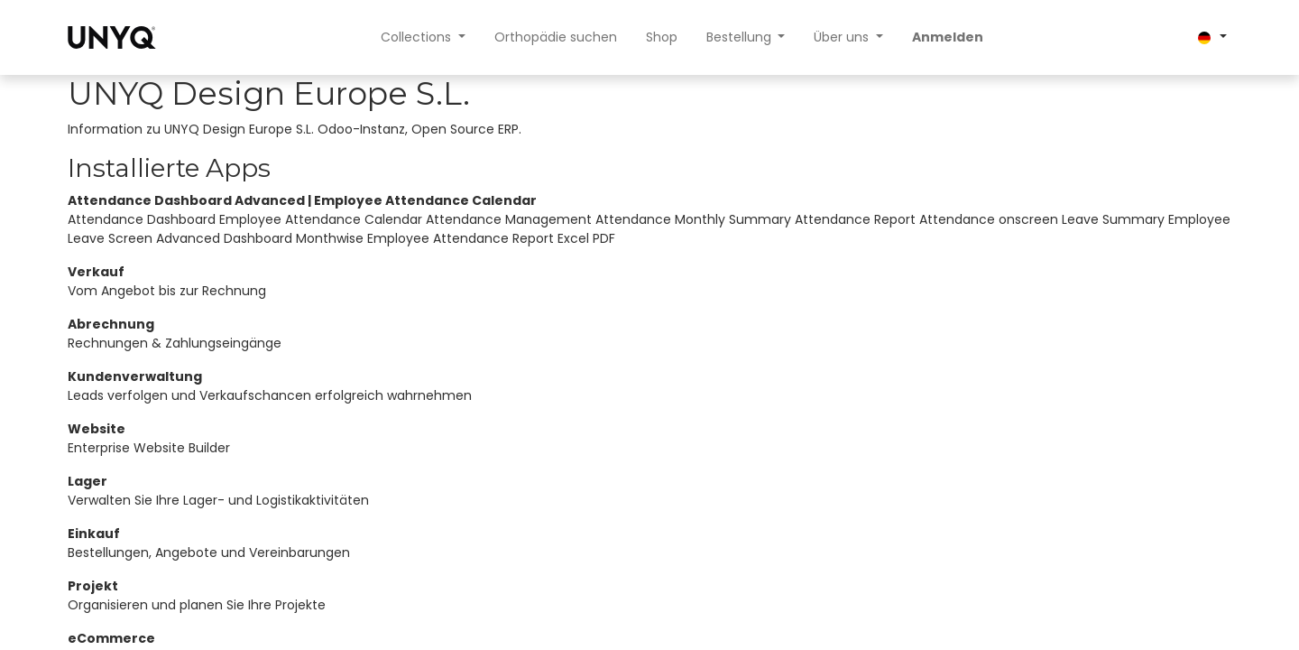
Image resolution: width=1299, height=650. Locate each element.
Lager (87, 481)
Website (96, 429)
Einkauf (94, 534)
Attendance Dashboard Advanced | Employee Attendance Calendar (302, 200)
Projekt (93, 586)
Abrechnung (111, 324)
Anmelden (947, 37)
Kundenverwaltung (135, 376)
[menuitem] (555, 37)
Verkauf (96, 272)
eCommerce (111, 638)
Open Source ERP (465, 129)
